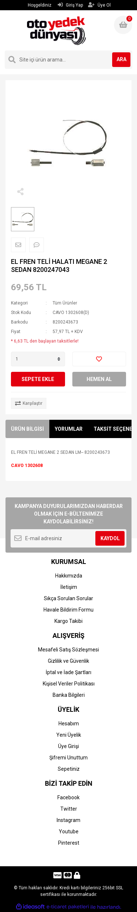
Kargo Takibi (68, 621)
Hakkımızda (68, 576)
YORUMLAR (69, 429)
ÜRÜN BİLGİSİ (27, 429)
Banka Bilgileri (69, 695)
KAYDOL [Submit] (110, 538)
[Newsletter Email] (68, 538)
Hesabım (68, 723)
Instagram (68, 820)
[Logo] (56, 30)
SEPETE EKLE (38, 379)
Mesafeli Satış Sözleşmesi (68, 650)
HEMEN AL (99, 379)
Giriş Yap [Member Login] (70, 5)
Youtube (69, 831)
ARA (121, 59)
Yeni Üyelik (68, 735)
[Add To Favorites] (99, 359)
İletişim (68, 587)
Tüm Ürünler (65, 303)
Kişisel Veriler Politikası (69, 684)
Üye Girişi (68, 746)
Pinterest (68, 843)
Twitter (68, 809)
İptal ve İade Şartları (68, 672)
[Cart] (123, 25)
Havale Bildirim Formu (68, 610)
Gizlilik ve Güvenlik (68, 661)
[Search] (68, 60)
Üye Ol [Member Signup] (99, 5)
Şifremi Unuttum (68, 757)
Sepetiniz (69, 769)
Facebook (68, 797)
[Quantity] (38, 359)
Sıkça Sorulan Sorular (68, 598)
